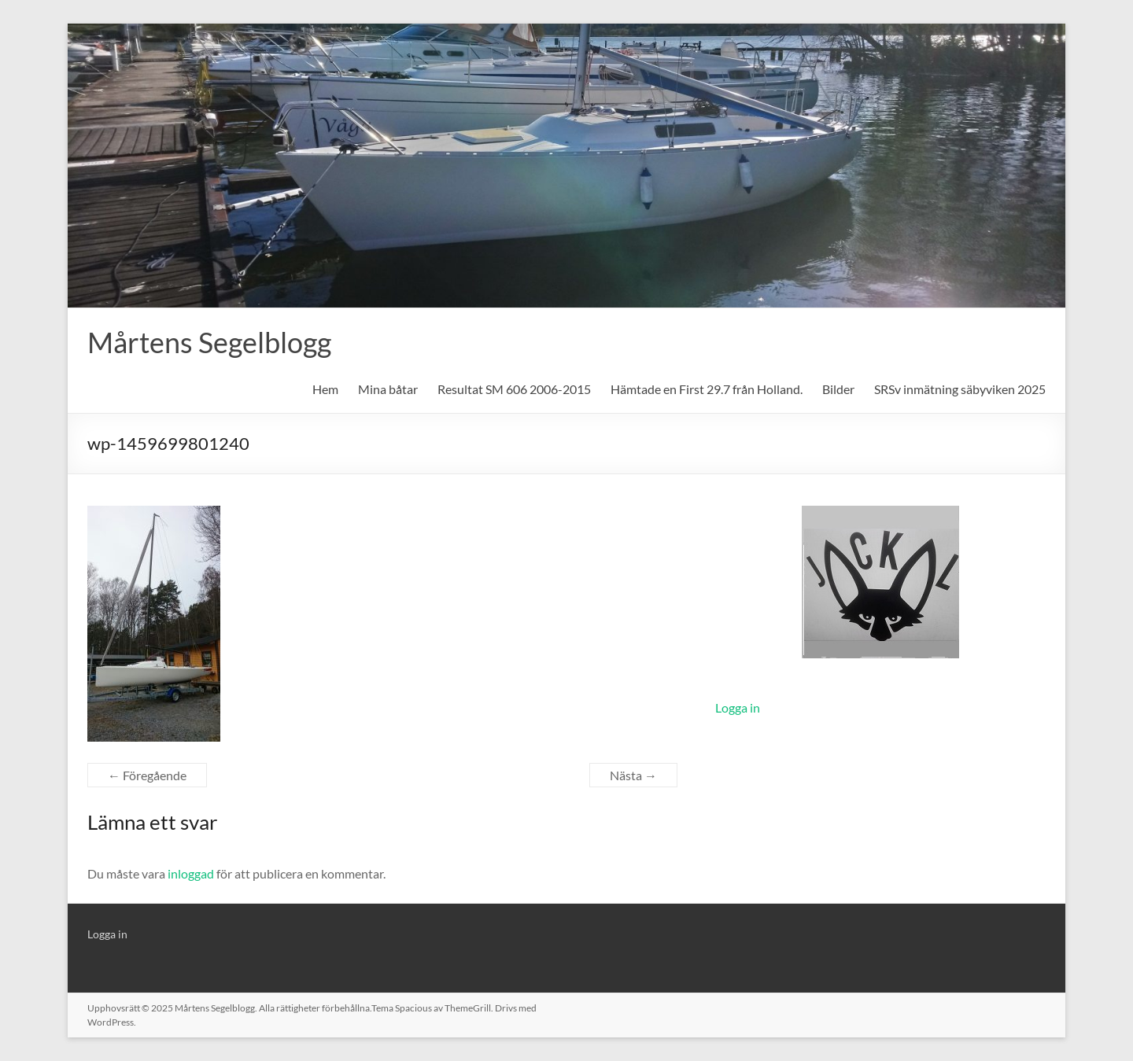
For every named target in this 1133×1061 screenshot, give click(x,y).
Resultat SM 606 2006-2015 (514, 388)
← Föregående (147, 775)
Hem (325, 388)
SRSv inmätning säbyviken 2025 (960, 388)
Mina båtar (388, 388)
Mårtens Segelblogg (209, 342)
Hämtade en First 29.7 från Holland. (707, 388)
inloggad (191, 873)
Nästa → (633, 775)
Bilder (838, 388)
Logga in (737, 707)
